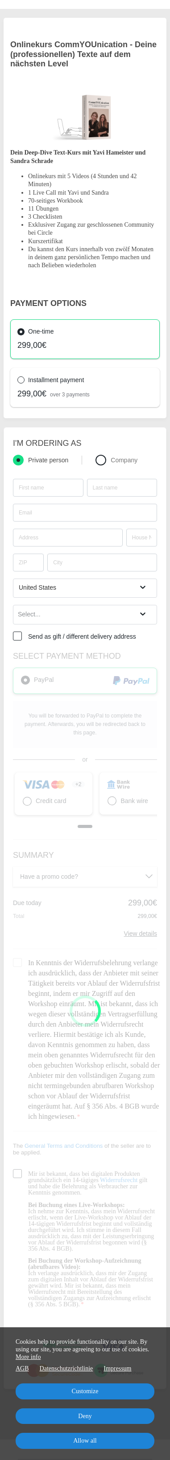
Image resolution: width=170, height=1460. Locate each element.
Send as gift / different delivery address (82, 636)
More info (28, 1357)
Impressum (117, 1368)
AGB (22, 1368)
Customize (85, 1391)
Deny (84, 1416)
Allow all (85, 1440)
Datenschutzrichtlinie (66, 1368)
